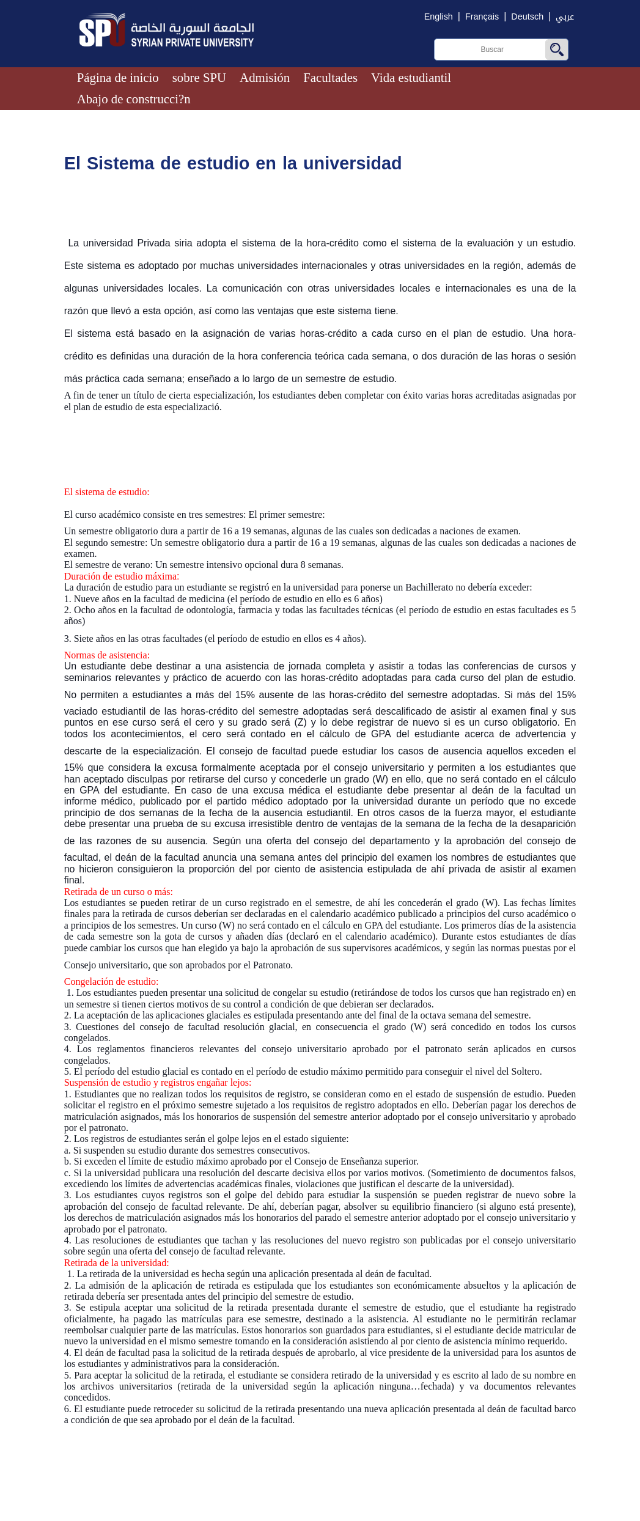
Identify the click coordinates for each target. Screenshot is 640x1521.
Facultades (330, 77)
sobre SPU (199, 77)
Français (482, 17)
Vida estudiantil (411, 77)
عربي (565, 17)
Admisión (265, 77)
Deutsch (527, 17)
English (438, 17)
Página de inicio (118, 77)
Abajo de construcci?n (134, 99)
